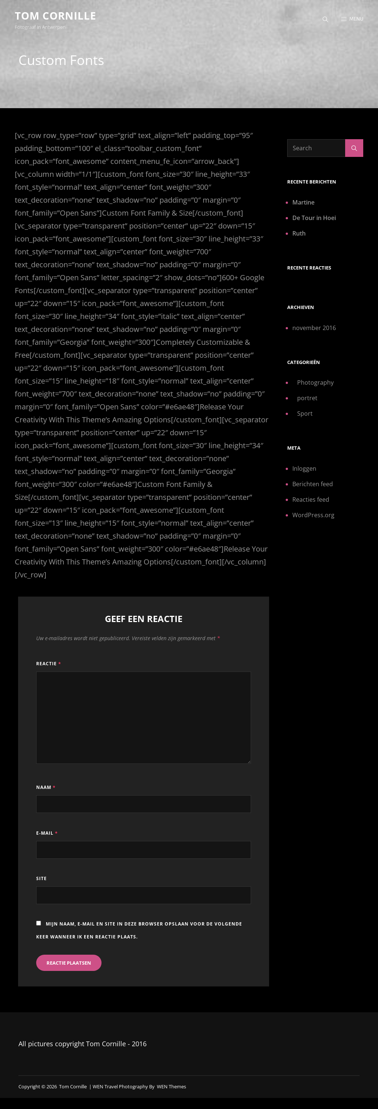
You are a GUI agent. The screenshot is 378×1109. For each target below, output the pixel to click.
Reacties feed (310, 500)
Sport (305, 415)
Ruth (299, 234)
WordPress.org (313, 516)
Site (41, 879)
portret (307, 399)
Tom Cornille (55, 15)
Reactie (48, 664)
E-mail (47, 834)
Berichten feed (312, 485)
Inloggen (304, 469)
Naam (46, 788)
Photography (315, 384)
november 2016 (314, 329)
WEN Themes (171, 1087)
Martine (303, 203)
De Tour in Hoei (314, 218)
